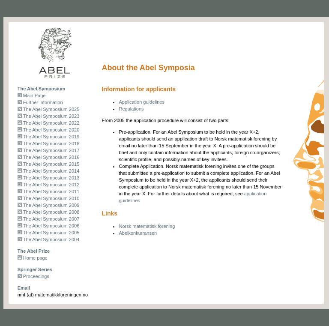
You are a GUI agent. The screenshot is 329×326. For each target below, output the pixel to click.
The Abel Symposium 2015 (51, 164)
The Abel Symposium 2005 (51, 232)
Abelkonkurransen (138, 233)
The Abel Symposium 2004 (51, 239)
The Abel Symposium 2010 (51, 198)
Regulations (131, 108)
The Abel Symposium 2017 (51, 150)
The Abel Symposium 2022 (51, 123)
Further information (43, 102)
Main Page (34, 95)
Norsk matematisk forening (147, 226)
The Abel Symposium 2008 (51, 212)
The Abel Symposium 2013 (51, 177)
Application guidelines (141, 102)
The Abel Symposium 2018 (51, 143)
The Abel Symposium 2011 (51, 191)
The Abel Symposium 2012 (51, 184)
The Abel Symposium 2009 (51, 205)
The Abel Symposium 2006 (51, 225)
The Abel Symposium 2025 (51, 109)
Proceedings (36, 276)
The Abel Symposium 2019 (51, 136)
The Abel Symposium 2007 (51, 218)
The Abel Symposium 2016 (51, 157)
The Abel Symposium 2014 (51, 170)
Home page (35, 257)
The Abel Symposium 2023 (51, 116)
